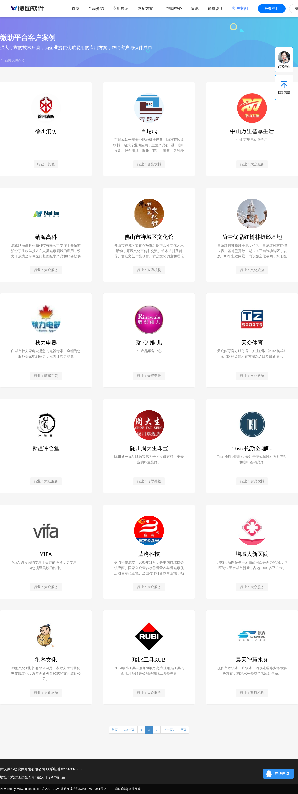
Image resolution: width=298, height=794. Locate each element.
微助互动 (135, 789)
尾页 (183, 729)
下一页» (169, 729)
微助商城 (121, 789)
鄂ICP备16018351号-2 (91, 789)
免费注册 (272, 8)
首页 (115, 729)
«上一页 (129, 729)
